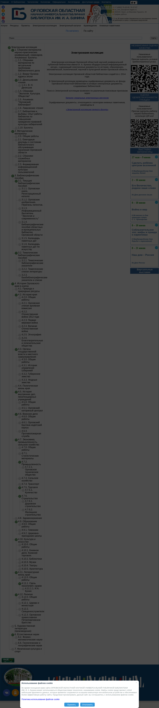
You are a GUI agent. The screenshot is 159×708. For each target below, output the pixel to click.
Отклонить (87, 704)
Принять (71, 704)
